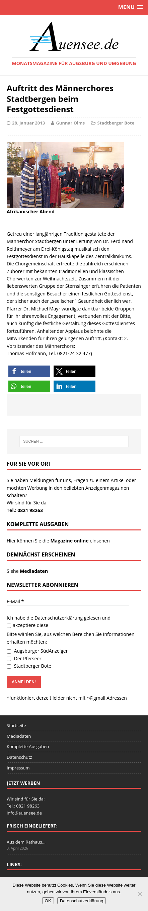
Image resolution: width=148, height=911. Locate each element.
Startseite (16, 725)
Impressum (18, 768)
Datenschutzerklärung (58, 618)
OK (48, 900)
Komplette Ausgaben (28, 746)
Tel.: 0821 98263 (25, 510)
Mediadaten (19, 736)
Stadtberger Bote (116, 123)
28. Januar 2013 (28, 123)
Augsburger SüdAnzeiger (37, 651)
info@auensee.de (24, 813)
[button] (29, 371)
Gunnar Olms (70, 123)
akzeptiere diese (27, 625)
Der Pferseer (24, 658)
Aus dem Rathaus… (26, 842)
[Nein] (139, 894)
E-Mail (15, 601)
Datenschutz (19, 757)
